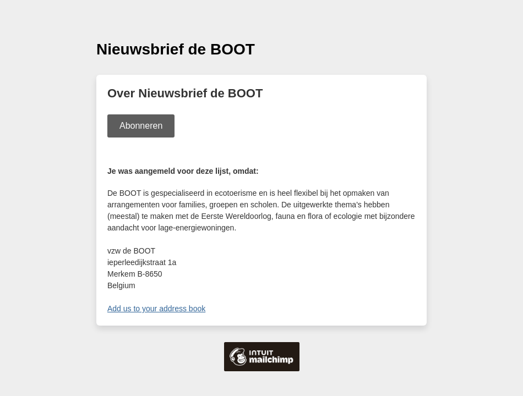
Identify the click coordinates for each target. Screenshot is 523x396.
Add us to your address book (156, 308)
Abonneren (140, 125)
